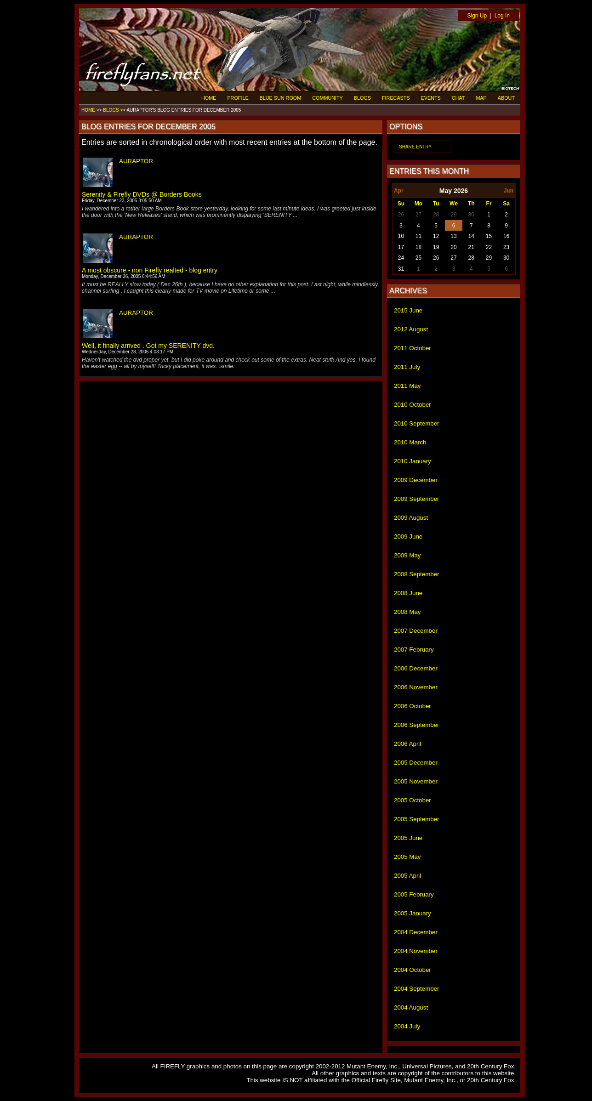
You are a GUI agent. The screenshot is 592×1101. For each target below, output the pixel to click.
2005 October (412, 800)
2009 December (416, 480)
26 (401, 214)
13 (453, 236)
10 (401, 236)
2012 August (411, 329)
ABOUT (506, 98)
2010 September (416, 423)
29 (453, 214)
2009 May (407, 555)
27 (418, 214)
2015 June (408, 310)
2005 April (407, 875)
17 (401, 247)
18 (418, 247)
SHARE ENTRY (415, 146)
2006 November (416, 687)
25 (418, 258)
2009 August (411, 517)
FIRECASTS (396, 98)
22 (489, 247)
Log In (502, 15)
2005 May (407, 856)
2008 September (416, 574)
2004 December (416, 932)
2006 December (416, 668)
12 (436, 236)
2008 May (407, 611)
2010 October (412, 404)
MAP (481, 98)
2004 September (416, 988)
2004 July (407, 1026)
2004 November (416, 951)
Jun (508, 190)
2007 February (414, 649)
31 (401, 269)
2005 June (408, 837)
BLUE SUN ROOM (281, 98)
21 (471, 247)
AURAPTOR (136, 161)
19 (436, 247)
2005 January (412, 913)
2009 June (408, 536)
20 (453, 247)
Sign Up (477, 15)
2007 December (416, 630)
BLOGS (362, 98)
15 (489, 236)
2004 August (411, 1007)
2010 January (412, 461)
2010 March (410, 442)
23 (506, 247)
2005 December (416, 762)
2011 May (407, 385)
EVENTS (431, 98)
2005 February (414, 894)
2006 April (407, 743)
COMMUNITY (327, 98)
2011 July (407, 366)
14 (471, 236)
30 (471, 214)
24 (401, 258)
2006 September (416, 724)
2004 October (412, 969)
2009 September (416, 498)
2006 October (412, 706)
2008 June (408, 593)
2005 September (416, 819)
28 (436, 214)
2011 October (412, 348)
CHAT (458, 98)
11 (418, 236)
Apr (399, 190)
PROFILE (237, 98)
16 (506, 236)
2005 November (416, 781)
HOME (208, 98)
